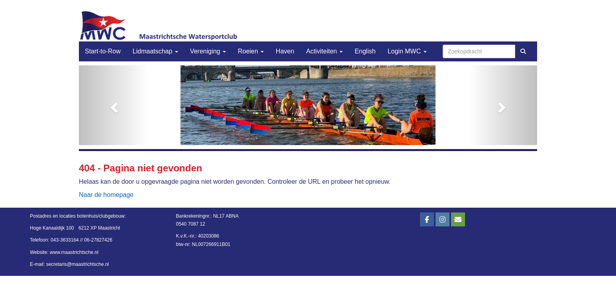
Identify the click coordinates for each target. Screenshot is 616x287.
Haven (285, 51)
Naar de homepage (106, 194)
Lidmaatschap (155, 51)
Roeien (251, 51)
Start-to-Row (103, 51)
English (365, 51)
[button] (113, 105)
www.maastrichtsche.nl (74, 252)
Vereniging (208, 51)
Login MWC (407, 51)
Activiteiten (324, 51)
